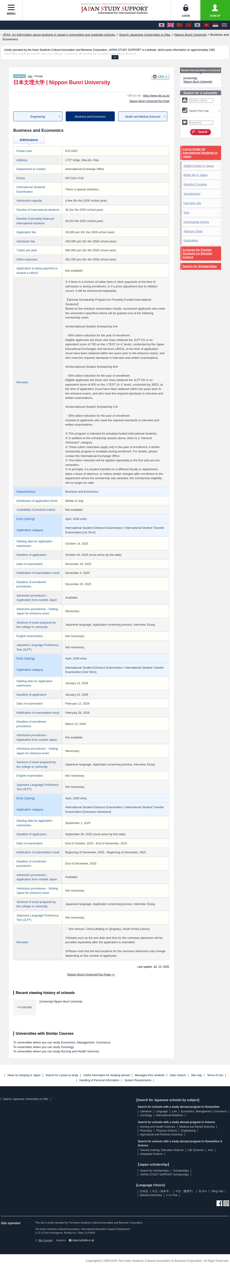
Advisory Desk (192, 231)
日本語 (144, 1191)
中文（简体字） (161, 1191)
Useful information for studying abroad (106, 1075)
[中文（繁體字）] (188, 25)
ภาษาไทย (172, 1195)
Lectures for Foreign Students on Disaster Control (197, 253)
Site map (196, 1075)
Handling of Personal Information (99, 1080)
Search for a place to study (62, 1075)
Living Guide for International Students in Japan (200, 152)
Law (174, 1111)
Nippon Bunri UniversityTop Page (149, 101)
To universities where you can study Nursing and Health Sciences (56, 1051)
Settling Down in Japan (198, 165)
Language (162, 1111)
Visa (186, 212)
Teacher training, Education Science (161, 1150)
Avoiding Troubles (195, 184)
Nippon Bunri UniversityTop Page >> (91, 974)
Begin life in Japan (195, 175)
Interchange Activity (196, 222)
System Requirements (137, 1080)
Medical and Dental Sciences (197, 1126)
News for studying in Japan (24, 1075)
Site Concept (43, 1240)
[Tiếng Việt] (206, 25)
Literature (146, 1111)
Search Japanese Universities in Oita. (26, 1099)
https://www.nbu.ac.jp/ (156, 95)
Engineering (37, 116)
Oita (30, 76)
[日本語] (161, 25)
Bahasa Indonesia (151, 1195)
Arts (210, 1150)
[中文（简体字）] (179, 25)
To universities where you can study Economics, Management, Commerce (61, 1042)
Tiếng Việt (217, 1191)
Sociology (146, 1115)
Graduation (190, 240)
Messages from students (150, 1075)
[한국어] (197, 25)
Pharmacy (146, 1130)
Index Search (178, 1075)
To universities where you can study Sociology (43, 1047)
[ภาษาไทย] (224, 25)
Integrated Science (151, 1154)
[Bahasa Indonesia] (215, 25)
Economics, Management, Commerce (204, 1111)
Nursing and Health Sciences (157, 1126)
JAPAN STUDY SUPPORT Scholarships (164, 1174)
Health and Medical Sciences (142, 116)
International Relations (169, 1115)
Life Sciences (196, 1150)
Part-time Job (192, 203)
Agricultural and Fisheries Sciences (161, 1134)
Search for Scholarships (200, 266)
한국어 (203, 1191)
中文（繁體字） (185, 1191)
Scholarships (191, 193)
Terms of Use (215, 1075)
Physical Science (166, 1130)
